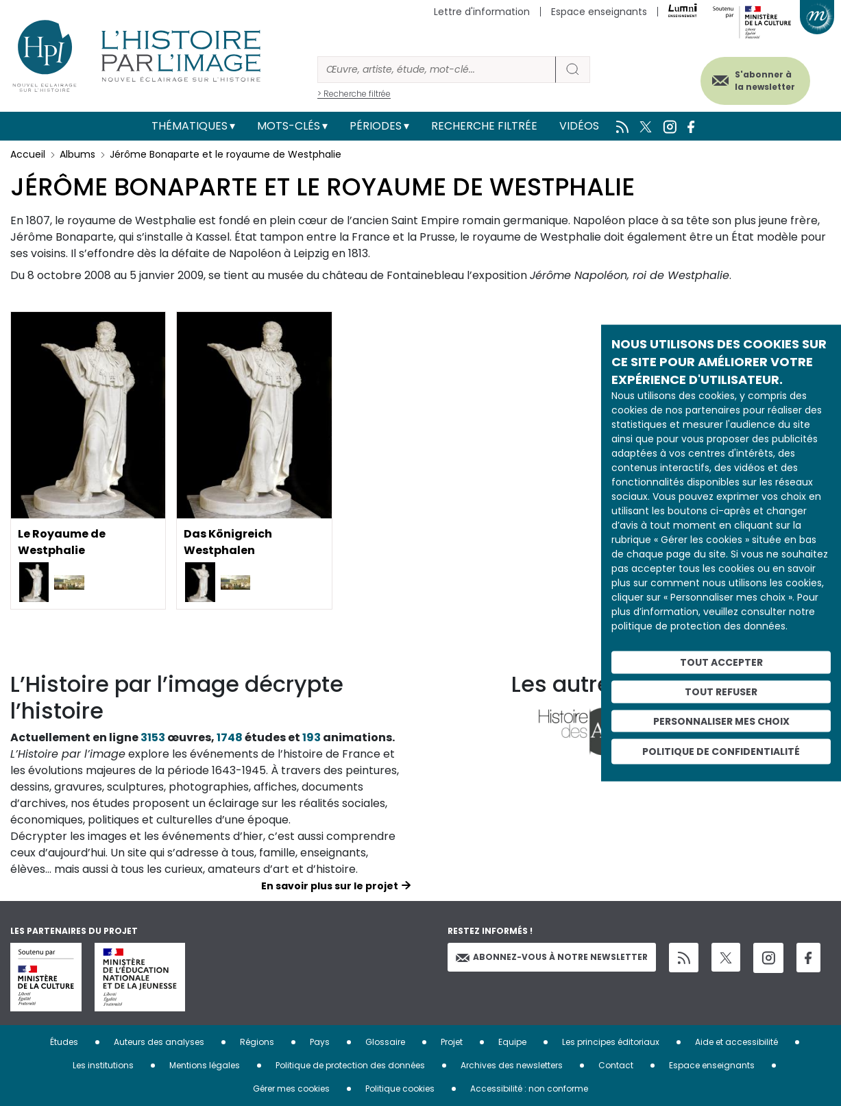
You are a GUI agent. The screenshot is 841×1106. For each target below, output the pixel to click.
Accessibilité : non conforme (529, 1088)
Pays (320, 1042)
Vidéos (579, 126)
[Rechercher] (436, 69)
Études (64, 1042)
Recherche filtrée (484, 126)
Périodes (376, 126)
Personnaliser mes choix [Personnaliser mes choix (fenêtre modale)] (721, 721)
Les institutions (103, 1065)
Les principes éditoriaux (610, 1042)
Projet (452, 1042)
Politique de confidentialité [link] (721, 751)
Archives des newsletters (512, 1065)
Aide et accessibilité (736, 1042)
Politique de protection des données (350, 1065)
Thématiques (189, 126)
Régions (257, 1042)
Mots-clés (288, 126)
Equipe (512, 1042)
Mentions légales (204, 1065)
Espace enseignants (599, 11)
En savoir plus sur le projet (329, 886)
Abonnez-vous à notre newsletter (552, 957)
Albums (77, 154)
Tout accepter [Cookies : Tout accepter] (721, 662)
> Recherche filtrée (354, 93)
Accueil (27, 154)
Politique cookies (400, 1088)
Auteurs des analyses (159, 1042)
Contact (615, 1065)
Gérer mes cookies (291, 1088)
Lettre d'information (482, 11)
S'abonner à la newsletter (765, 81)
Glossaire (385, 1042)
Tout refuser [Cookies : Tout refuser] (721, 691)
